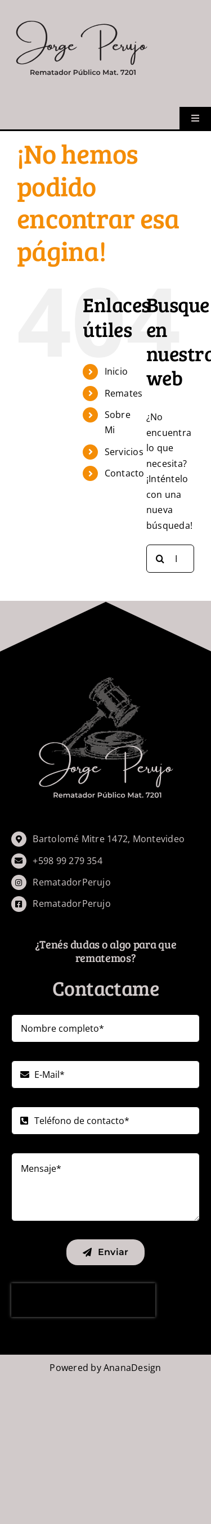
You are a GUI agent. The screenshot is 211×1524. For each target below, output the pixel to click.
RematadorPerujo (72, 882)
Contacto (125, 473)
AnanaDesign (132, 1367)
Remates (124, 393)
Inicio (116, 371)
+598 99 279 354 (67, 861)
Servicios (124, 452)
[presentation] (83, 1300)
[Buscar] (160, 559)
